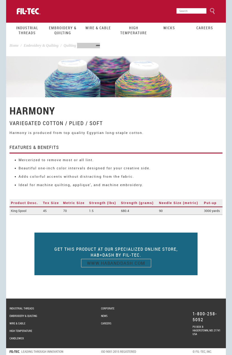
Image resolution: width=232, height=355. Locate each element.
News (104, 316)
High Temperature (133, 30)
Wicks (169, 27)
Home (14, 45)
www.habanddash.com (116, 263)
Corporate (107, 308)
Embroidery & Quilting (63, 30)
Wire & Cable (98, 27)
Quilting (70, 45)
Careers (204, 27)
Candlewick (17, 338)
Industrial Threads (27, 30)
